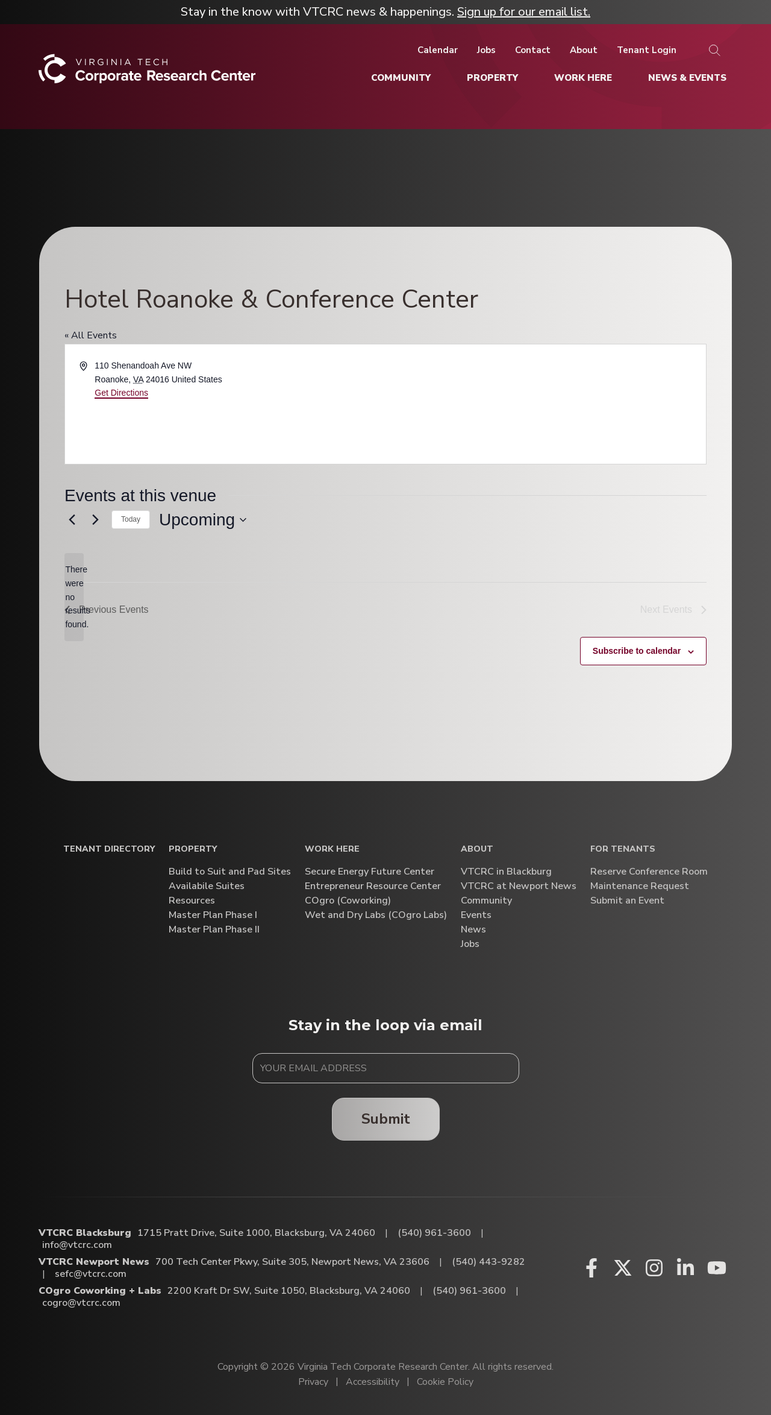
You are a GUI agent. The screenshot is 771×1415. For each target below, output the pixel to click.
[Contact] (532, 50)
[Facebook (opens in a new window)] (591, 1268)
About (477, 849)
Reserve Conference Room (649, 872)
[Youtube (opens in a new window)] (716, 1268)
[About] (583, 50)
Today (130, 519)
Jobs (470, 944)
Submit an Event (627, 901)
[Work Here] (583, 78)
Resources (192, 901)
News (473, 929)
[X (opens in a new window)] (622, 1268)
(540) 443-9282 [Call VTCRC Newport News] (488, 1261)
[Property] (492, 78)
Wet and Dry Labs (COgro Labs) (376, 915)
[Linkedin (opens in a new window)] (685, 1268)
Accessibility (372, 1381)
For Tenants (622, 849)
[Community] (401, 78)
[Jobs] (486, 50)
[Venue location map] (544, 404)
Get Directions (121, 392)
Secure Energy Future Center (369, 872)
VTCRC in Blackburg (506, 872)
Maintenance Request (639, 886)
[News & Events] (687, 78)
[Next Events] (95, 520)
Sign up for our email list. (523, 12)
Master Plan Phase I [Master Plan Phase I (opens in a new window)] (213, 915)
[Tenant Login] (646, 50)
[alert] (74, 597)
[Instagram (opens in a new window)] (654, 1268)
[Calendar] (437, 50)
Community (486, 901)
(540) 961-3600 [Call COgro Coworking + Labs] (469, 1290)
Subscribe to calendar (637, 651)
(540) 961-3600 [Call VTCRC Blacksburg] (434, 1232)
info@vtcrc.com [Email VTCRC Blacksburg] (77, 1245)
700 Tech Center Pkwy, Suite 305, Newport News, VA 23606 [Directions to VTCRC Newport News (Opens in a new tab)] (292, 1261)
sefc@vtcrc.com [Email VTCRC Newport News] (90, 1273)
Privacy (313, 1381)
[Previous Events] (71, 520)
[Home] (147, 73)
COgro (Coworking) (348, 901)
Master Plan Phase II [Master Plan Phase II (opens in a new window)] (214, 929)
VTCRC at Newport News (518, 886)
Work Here (332, 849)
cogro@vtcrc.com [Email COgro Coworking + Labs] (81, 1302)
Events (476, 915)
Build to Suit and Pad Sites (230, 872)
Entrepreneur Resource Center (373, 886)
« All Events (90, 335)
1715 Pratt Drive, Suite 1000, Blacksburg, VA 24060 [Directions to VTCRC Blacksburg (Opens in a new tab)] (256, 1232)
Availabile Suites (207, 886)
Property (193, 849)
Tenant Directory (109, 849)
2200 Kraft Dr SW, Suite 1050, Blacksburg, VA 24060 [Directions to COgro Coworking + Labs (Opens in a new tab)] (288, 1290)
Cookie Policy (445, 1381)
